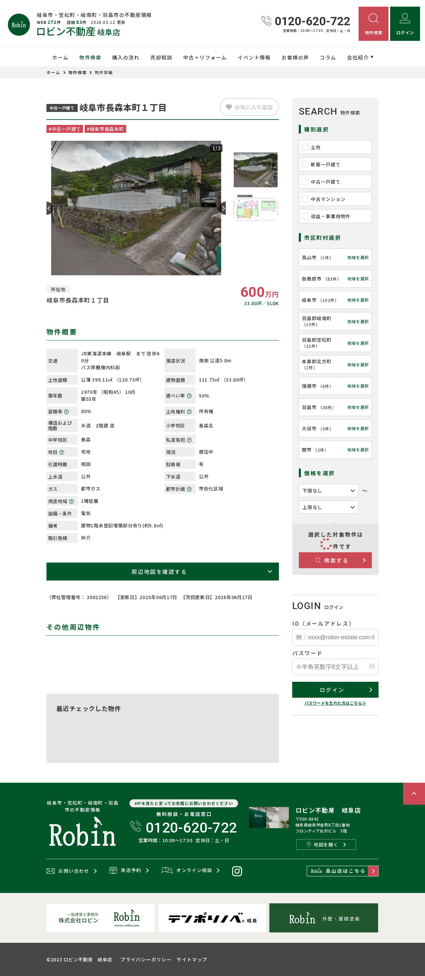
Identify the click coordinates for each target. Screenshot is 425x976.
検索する (332, 560)
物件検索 (90, 57)
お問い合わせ (67, 871)
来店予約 (125, 871)
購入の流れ (126, 57)
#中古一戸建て (64, 129)
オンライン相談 (186, 871)
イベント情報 (254, 57)
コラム (328, 57)
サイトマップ (192, 959)
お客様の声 (295, 57)
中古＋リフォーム (205, 57)
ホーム (60, 57)
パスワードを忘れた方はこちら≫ (335, 703)
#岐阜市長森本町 (105, 129)
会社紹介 (358, 57)
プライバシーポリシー (146, 959)
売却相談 (161, 57)
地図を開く (322, 844)
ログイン (332, 690)
